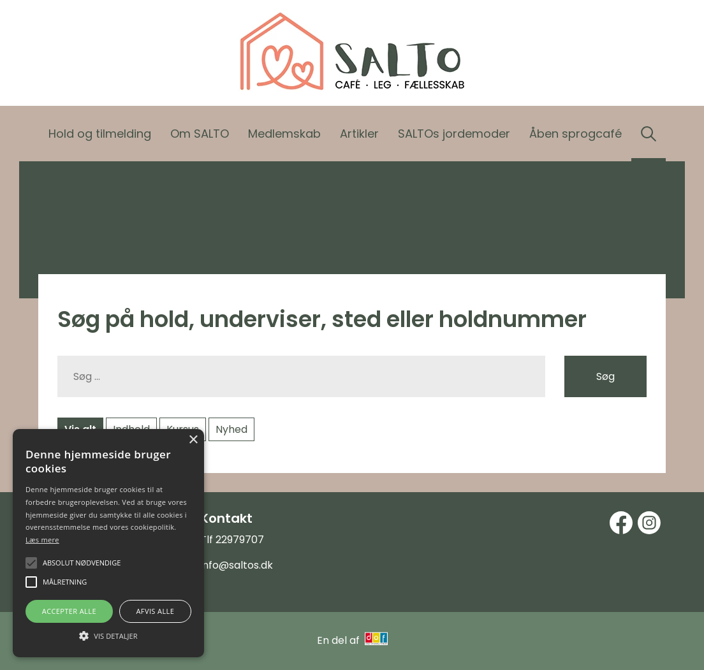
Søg (605, 376)
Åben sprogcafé (575, 134)
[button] (108, 635)
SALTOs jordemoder (454, 134)
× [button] (193, 440)
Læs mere (42, 539)
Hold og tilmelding (99, 134)
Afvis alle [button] (155, 611)
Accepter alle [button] (69, 611)
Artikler (359, 134)
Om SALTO (199, 134)
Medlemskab (284, 134)
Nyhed (231, 429)
